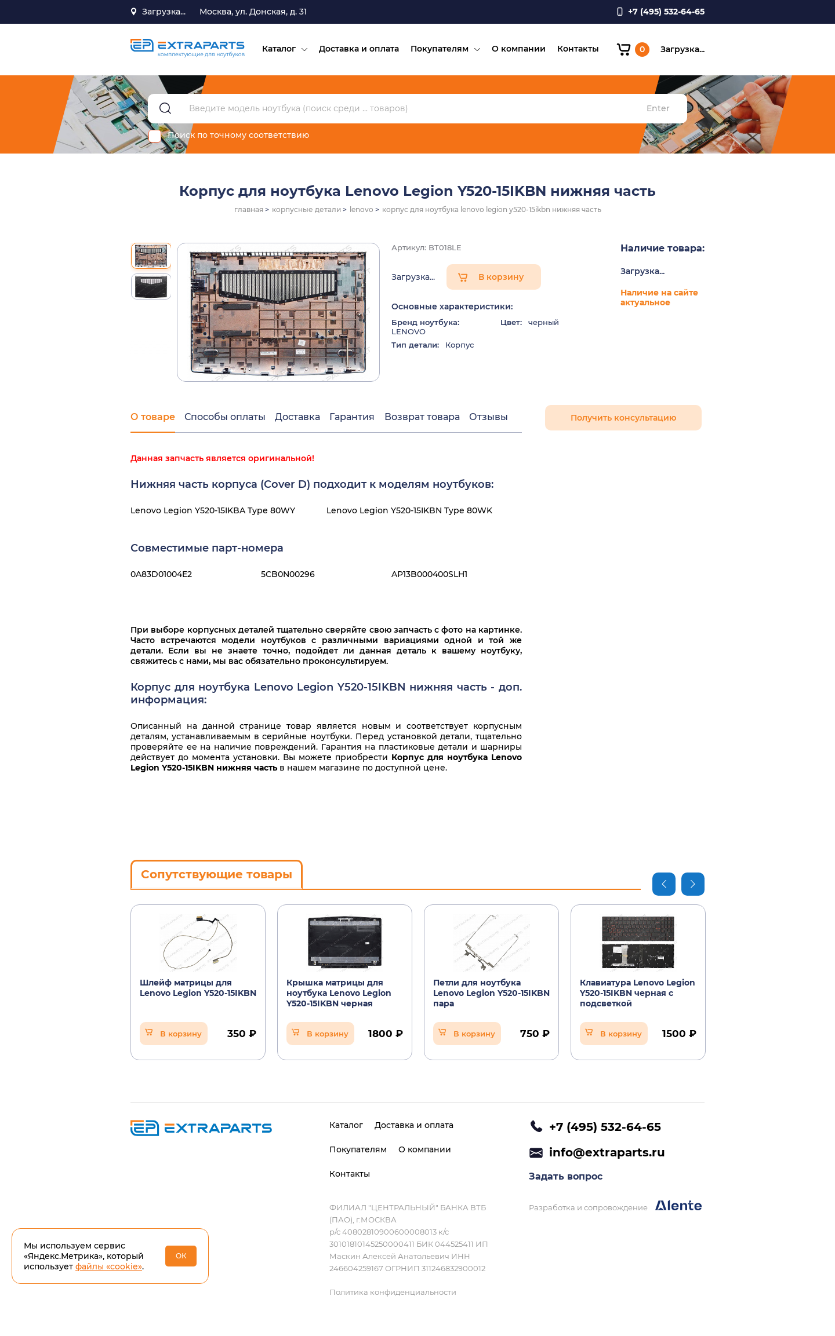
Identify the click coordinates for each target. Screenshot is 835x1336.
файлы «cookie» (108, 1266)
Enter (658, 110)
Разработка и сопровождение (615, 1207)
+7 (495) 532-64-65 (605, 1127)
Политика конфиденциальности (392, 1292)
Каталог (278, 50)
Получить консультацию (623, 419)
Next (693, 885)
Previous (664, 885)
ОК (181, 1255)
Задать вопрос (565, 1177)
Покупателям (439, 50)
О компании (518, 50)
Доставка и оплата (358, 50)
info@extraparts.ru (607, 1153)
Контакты (577, 50)
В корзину (501, 278)
